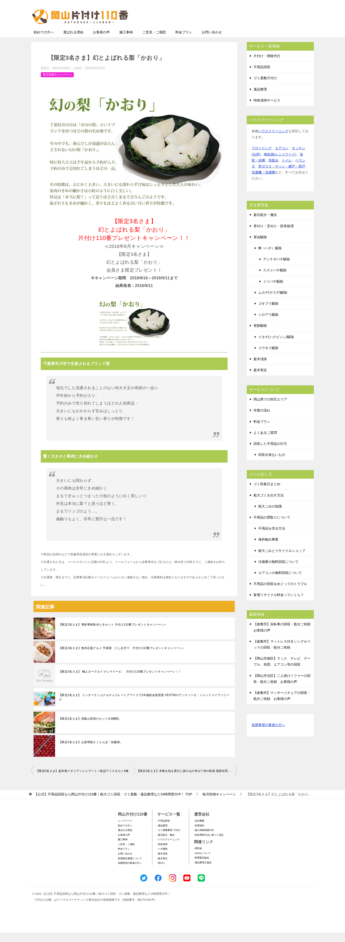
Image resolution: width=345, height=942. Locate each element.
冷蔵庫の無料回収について (278, 571)
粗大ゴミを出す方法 (268, 505)
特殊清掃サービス (266, 110)
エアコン (281, 157)
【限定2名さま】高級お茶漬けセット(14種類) (89, 728)
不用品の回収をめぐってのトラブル (280, 593)
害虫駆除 (260, 246)
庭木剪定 (260, 379)
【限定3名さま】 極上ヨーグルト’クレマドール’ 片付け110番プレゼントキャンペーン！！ (120, 681)
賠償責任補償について (130, 867)
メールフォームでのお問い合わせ (268, 28)
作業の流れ (261, 420)
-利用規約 (199, 835)
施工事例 (126, 41)
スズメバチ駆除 (275, 279)
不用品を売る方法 (271, 538)
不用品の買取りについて (271, 527)
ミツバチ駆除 (273, 291)
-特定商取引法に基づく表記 (209, 844)
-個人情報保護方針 (204, 839)
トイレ (287, 170)
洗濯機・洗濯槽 (263, 182)
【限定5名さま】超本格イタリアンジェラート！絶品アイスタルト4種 (82, 780)
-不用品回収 (163, 830)
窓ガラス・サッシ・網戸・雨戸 (281, 176)
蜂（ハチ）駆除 (270, 257)
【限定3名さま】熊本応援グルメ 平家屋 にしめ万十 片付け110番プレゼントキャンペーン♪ (121, 657)
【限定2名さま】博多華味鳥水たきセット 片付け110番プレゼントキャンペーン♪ (112, 634)
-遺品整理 (162, 835)
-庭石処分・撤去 (166, 844)
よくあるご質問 (265, 442)
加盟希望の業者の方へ (268, 734)
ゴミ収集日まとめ (266, 493)
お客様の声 (101, 41)
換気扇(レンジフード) (280, 164)
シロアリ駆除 (268, 324)
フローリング (262, 157)
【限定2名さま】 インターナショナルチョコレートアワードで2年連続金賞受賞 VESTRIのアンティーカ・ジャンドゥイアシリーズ (144, 706)
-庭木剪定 (162, 867)
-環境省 (198, 857)
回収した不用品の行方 (270, 453)
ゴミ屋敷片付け (265, 87)
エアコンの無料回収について (280, 582)
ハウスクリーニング (273, 140)
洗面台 (273, 170)
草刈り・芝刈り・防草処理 (273, 235)
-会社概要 (199, 830)
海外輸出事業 (268, 549)
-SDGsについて (202, 862)
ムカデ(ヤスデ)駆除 (272, 302)
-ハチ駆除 (162, 858)
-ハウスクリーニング (168, 848)
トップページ (125, 830)
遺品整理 (260, 99)
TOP (113, 803)
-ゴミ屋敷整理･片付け (169, 839)
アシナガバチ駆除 (276, 268)
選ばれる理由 (73, 41)
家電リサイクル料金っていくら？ (278, 604)
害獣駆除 (260, 335)
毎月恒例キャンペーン (57, 84)
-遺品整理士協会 (203, 871)
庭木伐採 (260, 368)
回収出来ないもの (271, 464)
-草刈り (161, 872)
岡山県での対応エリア (270, 409)
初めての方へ (44, 41)
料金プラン (183, 41)
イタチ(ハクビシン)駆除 (276, 346)
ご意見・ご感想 (154, 41)
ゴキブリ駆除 (268, 313)
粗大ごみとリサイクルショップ (281, 560)
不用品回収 (261, 76)
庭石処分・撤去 (265, 224)
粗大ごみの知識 (270, 516)
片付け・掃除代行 (266, 65)
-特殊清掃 (162, 853)
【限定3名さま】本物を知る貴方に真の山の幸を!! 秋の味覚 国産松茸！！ (185, 780)
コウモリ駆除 (268, 357)
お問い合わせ (212, 41)
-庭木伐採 (162, 863)
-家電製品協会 (201, 867)
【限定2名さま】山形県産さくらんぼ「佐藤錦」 (91, 751)
